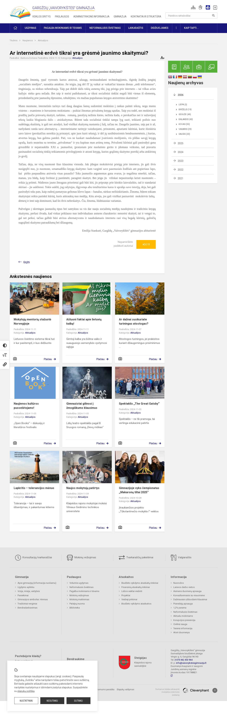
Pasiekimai (23, 595)
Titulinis (14, 40)
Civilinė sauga (180, 624)
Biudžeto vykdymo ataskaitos (136, 603)
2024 (180, 152)
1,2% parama (179, 607)
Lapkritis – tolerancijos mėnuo (34, 488)
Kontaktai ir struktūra (146, 16)
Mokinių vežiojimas (81, 558)
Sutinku (78, 700)
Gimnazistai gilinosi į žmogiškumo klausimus (81, 406)
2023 (180, 160)
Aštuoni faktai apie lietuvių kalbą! (84, 321)
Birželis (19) (185, 109)
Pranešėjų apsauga (183, 603)
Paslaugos (62, 16)
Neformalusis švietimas (81, 587)
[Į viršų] (214, 690)
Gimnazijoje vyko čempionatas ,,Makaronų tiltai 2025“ (139, 490)
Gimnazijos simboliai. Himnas (33, 599)
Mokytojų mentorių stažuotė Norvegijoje (32, 321)
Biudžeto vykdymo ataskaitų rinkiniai (139, 583)
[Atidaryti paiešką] (213, 15)
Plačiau (48, 359)
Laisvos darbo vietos (184, 587)
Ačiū (146, 244)
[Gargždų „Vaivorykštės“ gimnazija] (20, 11)
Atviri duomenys (181, 632)
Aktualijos (43, 40)
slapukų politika (25, 691)
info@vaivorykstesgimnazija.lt (191, 663)
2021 (180, 178)
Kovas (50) (184, 124)
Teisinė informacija (182, 628)
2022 (180, 169)
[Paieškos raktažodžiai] (191, 15)
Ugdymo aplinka (26, 587)
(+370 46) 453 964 (184, 659)
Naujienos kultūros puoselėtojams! (26, 406)
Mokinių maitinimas (79, 599)
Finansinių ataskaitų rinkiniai (135, 587)
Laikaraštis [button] (135, 27)
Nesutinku (52, 700)
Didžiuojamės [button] (159, 27)
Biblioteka (75, 607)
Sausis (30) (184, 134)
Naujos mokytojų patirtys (82, 488)
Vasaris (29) (185, 129)
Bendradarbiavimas (27, 607)
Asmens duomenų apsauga (187, 591)
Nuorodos (178, 583)
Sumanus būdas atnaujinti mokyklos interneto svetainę (167, 692)
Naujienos (28, 40)
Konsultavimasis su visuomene (189, 595)
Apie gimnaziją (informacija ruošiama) (37, 583)
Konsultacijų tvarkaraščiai (33, 558)
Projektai (125, 595)
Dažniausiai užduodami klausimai (190, 599)
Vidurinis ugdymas (79, 583)
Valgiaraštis (181, 558)
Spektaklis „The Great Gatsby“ (139, 403)
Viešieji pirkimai (129, 599)
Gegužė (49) (185, 114)
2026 (180, 95)
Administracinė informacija (91, 16)
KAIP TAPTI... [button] (191, 27)
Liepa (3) (183, 104)
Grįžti (26, 262)
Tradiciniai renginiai (27, 603)
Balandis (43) (186, 119)
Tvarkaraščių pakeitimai (136, 558)
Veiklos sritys (41, 16)
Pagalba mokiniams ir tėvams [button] (63, 27)
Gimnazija (120, 16)
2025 (180, 143)
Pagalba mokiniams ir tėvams (84, 591)
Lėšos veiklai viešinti (131, 591)
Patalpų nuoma (77, 603)
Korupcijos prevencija (184, 620)
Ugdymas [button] (30, 27)
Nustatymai (26, 700)
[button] (193, 7)
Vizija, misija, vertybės (29, 591)
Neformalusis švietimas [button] (105, 27)
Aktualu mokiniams (183, 616)
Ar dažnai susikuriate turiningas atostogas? (133, 321)
